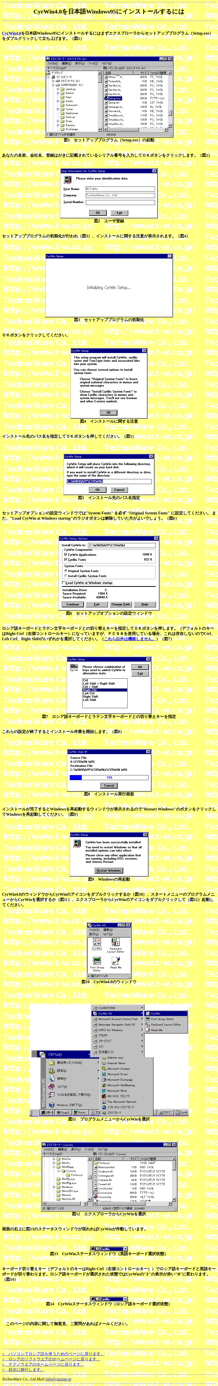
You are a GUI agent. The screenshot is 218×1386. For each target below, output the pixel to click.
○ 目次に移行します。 (23, 1369)
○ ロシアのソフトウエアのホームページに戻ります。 (51, 1359)
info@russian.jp (58, 1379)
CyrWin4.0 (11, 33)
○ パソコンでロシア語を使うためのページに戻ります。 (53, 1354)
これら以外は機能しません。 (130, 639)
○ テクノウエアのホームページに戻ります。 (43, 1364)
